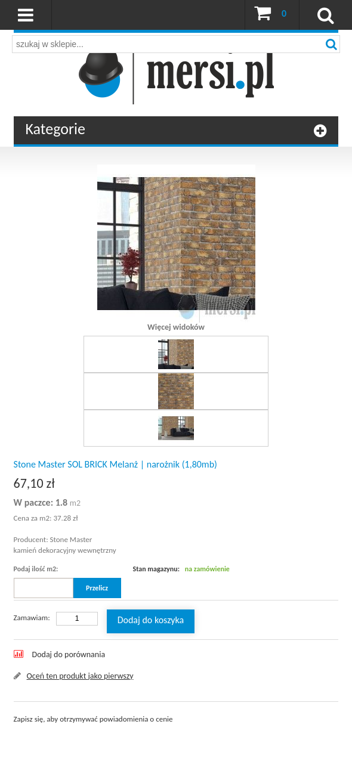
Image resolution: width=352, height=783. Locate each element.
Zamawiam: (32, 617)
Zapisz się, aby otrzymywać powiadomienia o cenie (93, 718)
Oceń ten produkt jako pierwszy (80, 676)
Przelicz (97, 588)
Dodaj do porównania (69, 654)
